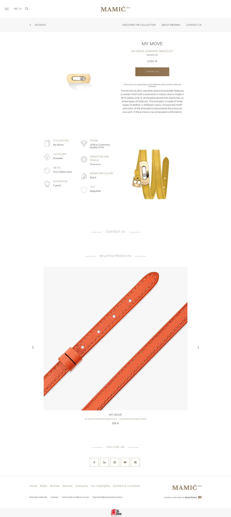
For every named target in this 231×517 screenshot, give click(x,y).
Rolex (43, 486)
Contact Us (194, 25)
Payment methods (38, 497)
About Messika (170, 25)
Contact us (152, 72)
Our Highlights (100, 486)
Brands (55, 486)
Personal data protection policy (107, 497)
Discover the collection (139, 25)
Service (67, 486)
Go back (37, 25)
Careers (54, 497)
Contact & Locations (126, 486)
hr (15, 9)
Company (81, 486)
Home (33, 486)
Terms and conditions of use (75, 497)
